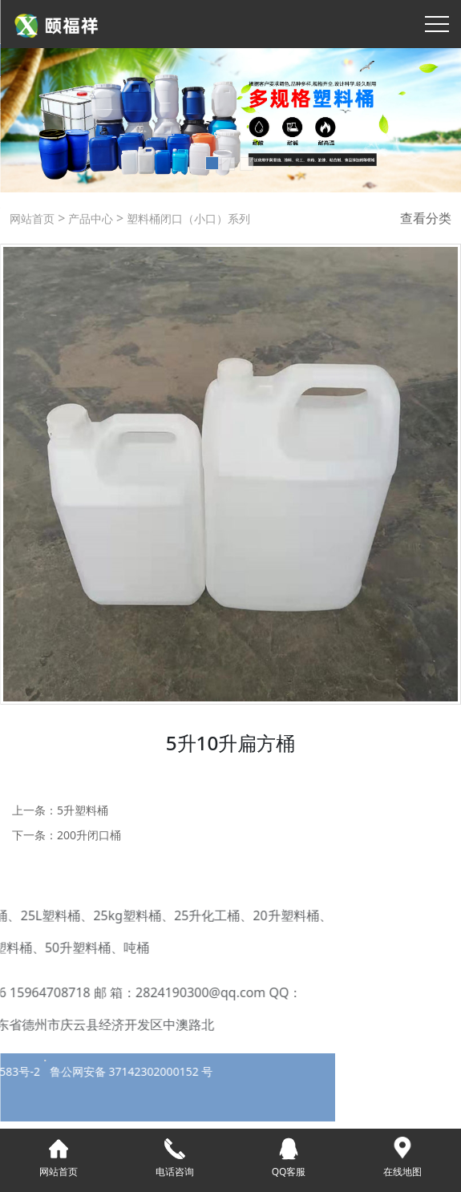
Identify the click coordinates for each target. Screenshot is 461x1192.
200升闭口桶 (89, 834)
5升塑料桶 (82, 810)
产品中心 (89, 218)
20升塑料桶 (202, 915)
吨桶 (52, 947)
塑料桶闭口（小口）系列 (186, 218)
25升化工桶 (123, 915)
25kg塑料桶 (44, 915)
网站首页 (32, 218)
